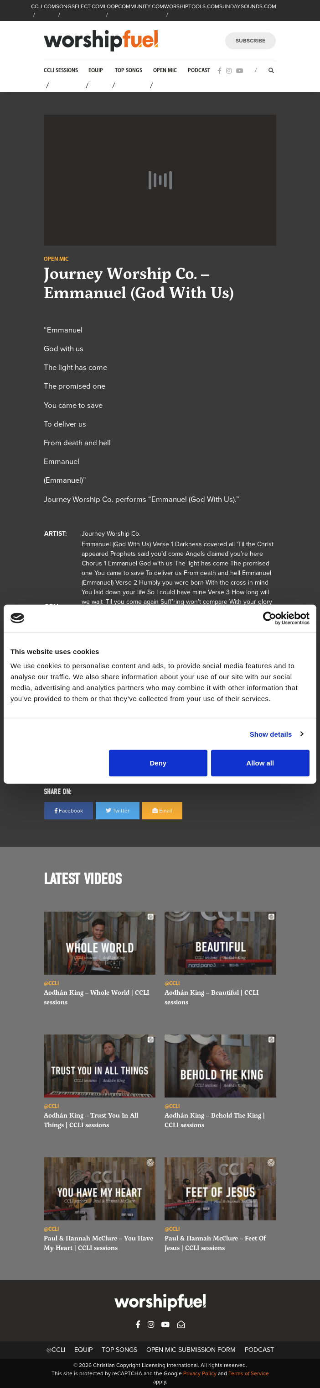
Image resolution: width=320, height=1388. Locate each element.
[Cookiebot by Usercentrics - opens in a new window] (270, 618)
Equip (95, 70)
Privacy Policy (200, 1373)
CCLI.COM (43, 6)
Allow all (260, 763)
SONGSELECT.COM (80, 6)
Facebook (68, 810)
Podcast (199, 70)
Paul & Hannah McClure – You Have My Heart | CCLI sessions (98, 1242)
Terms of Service (248, 1373)
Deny (158, 763)
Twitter (117, 810)
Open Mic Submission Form (191, 1350)
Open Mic (165, 70)
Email (162, 810)
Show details (271, 734)
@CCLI (55, 1350)
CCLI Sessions (61, 70)
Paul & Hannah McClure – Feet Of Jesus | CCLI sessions (215, 1242)
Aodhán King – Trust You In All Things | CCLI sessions (91, 1119)
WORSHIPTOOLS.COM (191, 6)
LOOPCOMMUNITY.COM (134, 6)
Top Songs (128, 70)
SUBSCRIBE (250, 40)
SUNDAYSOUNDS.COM (247, 6)
